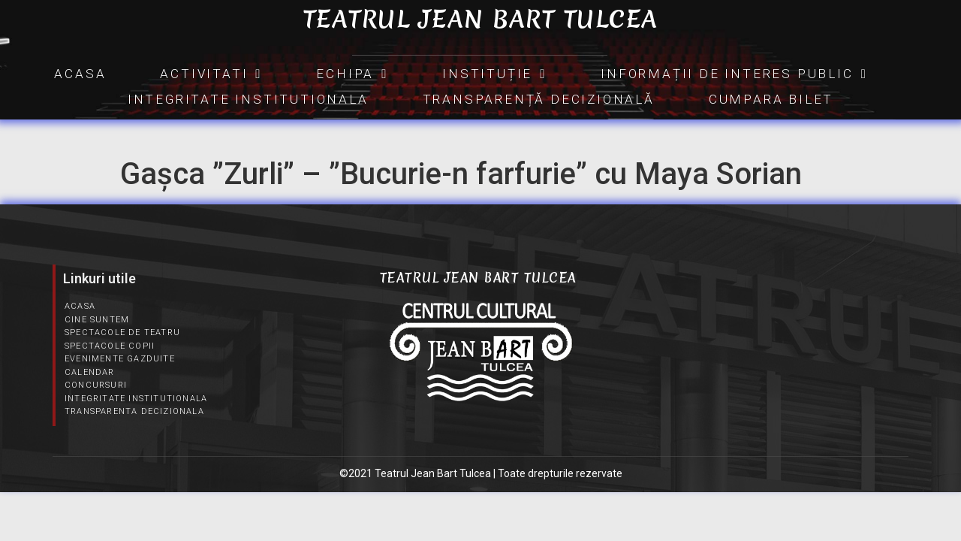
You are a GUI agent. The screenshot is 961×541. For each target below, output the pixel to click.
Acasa (80, 73)
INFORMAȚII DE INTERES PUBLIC (734, 73)
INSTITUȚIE (494, 73)
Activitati (211, 73)
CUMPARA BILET (771, 99)
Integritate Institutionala (248, 99)
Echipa (352, 73)
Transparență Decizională (539, 99)
